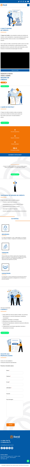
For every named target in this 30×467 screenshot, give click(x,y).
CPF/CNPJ (9, 387)
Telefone (8, 376)
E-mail (8, 382)
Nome (8, 370)
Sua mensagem (9, 399)
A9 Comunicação (26, 465)
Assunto (8, 393)
